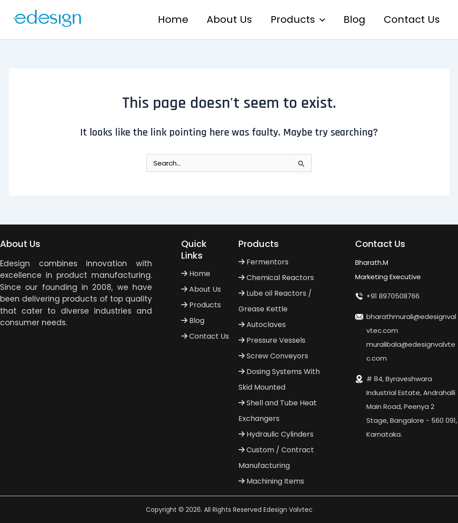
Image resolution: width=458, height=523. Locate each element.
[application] (317, 20)
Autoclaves (262, 324)
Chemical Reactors (276, 277)
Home (168, 19)
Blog (353, 19)
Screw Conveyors (273, 356)
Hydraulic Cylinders (276, 434)
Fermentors (263, 262)
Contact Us (411, 19)
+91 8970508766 (393, 296)
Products (294, 20)
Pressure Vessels (271, 340)
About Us (225, 19)
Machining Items (271, 481)
